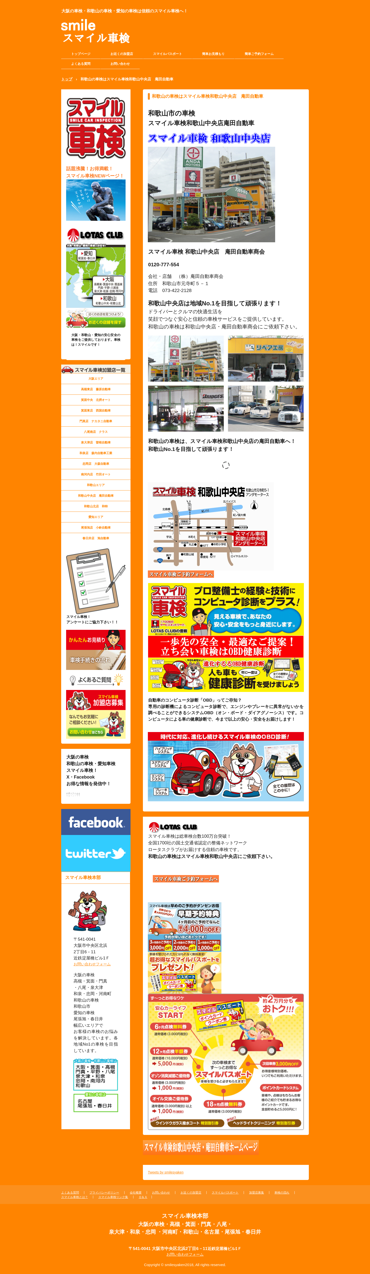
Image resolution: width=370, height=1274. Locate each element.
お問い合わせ (120, 64)
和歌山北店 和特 (96, 506)
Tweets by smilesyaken (166, 1172)
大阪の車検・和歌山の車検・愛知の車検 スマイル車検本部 (89, 36)
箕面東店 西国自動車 (96, 410)
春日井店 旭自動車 (95, 538)
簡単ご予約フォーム (259, 54)
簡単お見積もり (213, 54)
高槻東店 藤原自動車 (96, 389)
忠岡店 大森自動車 (95, 464)
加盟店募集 (256, 1192)
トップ (66, 79)
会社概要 (136, 1192)
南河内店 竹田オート (96, 474)
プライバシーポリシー (104, 1192)
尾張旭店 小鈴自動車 (96, 527)
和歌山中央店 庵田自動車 (96, 495)
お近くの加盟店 (121, 54)
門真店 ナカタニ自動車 (95, 421)
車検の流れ (281, 1192)
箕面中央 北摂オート (96, 400)
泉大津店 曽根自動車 (96, 442)
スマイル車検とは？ (74, 1197)
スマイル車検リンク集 (113, 1197)
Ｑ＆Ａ (143, 1197)
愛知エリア (95, 517)
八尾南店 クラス (96, 432)
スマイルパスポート (167, 54)
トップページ (80, 54)
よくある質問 (80, 64)
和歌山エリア (96, 485)
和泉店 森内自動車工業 (95, 453)
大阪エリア (95, 378)
